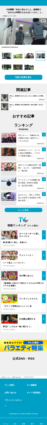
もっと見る (23, 210)
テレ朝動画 (32, 385)
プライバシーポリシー (13, 403)
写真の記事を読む (23, 77)
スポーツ (8, 377)
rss (30, 365)
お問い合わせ (10, 393)
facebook (23, 365)
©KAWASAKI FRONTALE (29, 377)
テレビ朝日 (9, 385)
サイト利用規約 (33, 393)
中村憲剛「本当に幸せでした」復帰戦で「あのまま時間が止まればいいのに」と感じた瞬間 (17, 377)
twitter (17, 365)
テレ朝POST (23, 3)
